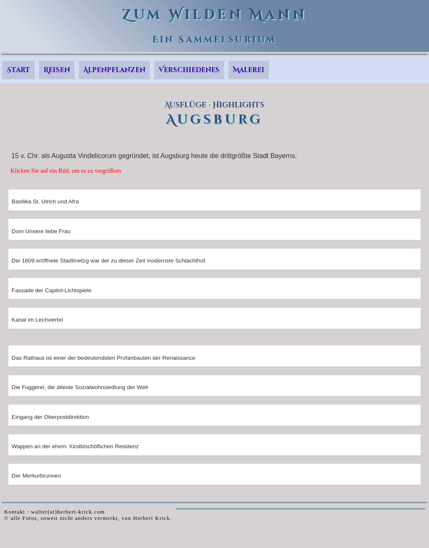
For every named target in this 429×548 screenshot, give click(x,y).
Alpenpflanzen (114, 70)
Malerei (248, 70)
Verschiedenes (189, 70)
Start (18, 70)
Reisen (57, 70)
